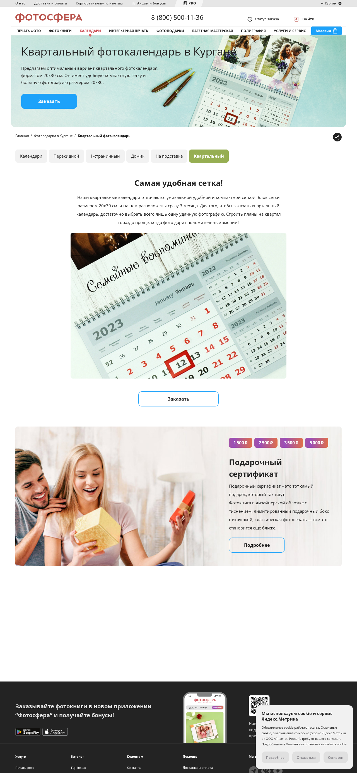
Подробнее (257, 553)
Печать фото (28, 35)
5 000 (317, 451)
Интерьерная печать (128, 35)
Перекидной (66, 164)
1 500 (240, 451)
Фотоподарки (170, 35)
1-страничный (105, 164)
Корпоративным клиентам (99, 3)
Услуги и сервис (290, 35)
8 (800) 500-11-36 (177, 19)
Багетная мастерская (212, 35)
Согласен (335, 757)
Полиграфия (253, 35)
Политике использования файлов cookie (316, 744)
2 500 (266, 451)
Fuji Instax (78, 767)
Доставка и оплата (50, 3)
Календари (90, 35)
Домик (137, 164)
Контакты (134, 767)
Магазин (323, 35)
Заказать (49, 110)
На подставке (169, 164)
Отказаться (306, 757)
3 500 (291, 451)
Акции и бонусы (151, 3)
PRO (192, 3)
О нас (20, 3)
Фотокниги (60, 35)
